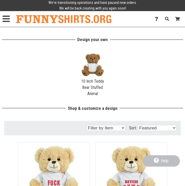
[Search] (168, 19)
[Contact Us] (158, 19)
